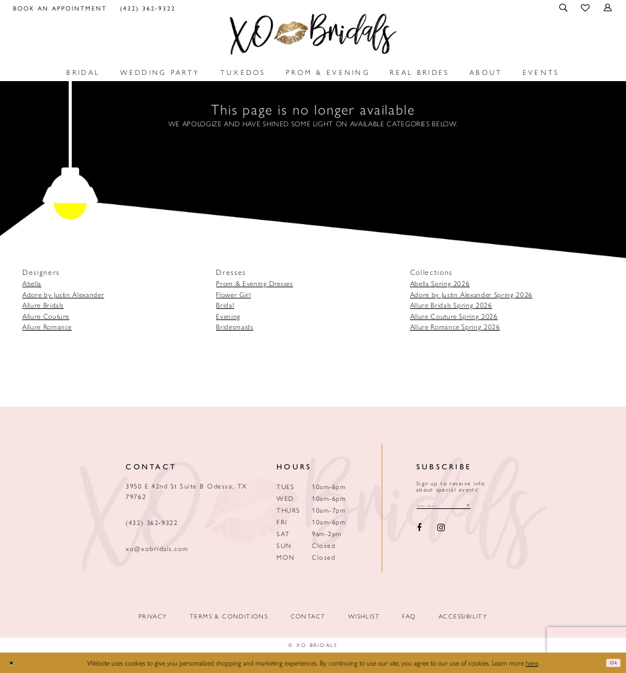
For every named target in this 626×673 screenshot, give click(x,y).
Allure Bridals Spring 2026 (451, 305)
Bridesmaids (234, 326)
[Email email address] (457, 507)
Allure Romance (47, 326)
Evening (228, 316)
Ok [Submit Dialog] (610, 662)
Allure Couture (45, 316)
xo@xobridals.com (157, 548)
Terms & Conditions (229, 616)
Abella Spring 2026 (440, 283)
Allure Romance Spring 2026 (455, 326)
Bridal (225, 305)
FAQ (409, 616)
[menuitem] (60, 7)
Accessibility (463, 616)
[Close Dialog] (14, 662)
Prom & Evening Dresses (254, 283)
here (532, 662)
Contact (308, 616)
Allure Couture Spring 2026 (454, 316)
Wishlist (364, 616)
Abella (31, 283)
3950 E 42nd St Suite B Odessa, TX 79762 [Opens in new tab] (186, 491)
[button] (564, 7)
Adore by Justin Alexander (63, 294)
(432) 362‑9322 (152, 522)
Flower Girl (233, 294)
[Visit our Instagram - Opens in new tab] (441, 531)
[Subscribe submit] (495, 507)
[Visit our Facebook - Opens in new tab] (419, 531)
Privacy (153, 616)
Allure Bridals (43, 305)
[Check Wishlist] (586, 8)
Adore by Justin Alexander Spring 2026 (471, 294)
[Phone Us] (147, 7)
